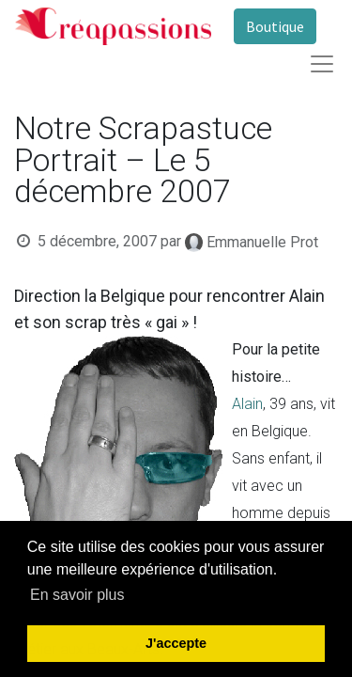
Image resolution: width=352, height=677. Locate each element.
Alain (247, 404)
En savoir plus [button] (77, 595)
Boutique (275, 26)
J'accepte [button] (176, 643)
